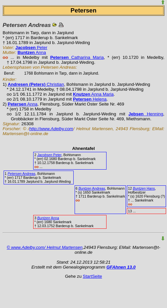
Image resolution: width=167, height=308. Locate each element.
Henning (146, 113)
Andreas (22, 174)
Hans (144, 188)
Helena (90, 99)
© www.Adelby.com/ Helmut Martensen (45, 247)
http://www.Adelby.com (51, 128)
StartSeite (92, 276)
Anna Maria (93, 94)
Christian (36, 84)
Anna (31, 52)
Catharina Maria (77, 57)
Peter (31, 47)
